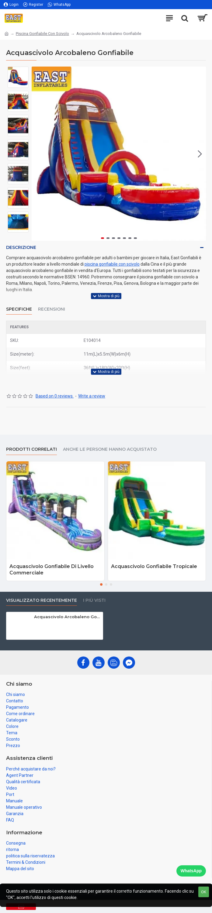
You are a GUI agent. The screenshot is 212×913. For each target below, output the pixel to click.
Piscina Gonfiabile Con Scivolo (42, 33)
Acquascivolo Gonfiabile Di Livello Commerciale (51, 569)
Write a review (91, 396)
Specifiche (19, 309)
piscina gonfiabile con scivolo (112, 264)
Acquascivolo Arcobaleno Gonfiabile (67, 616)
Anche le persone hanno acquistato (110, 449)
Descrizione (21, 247)
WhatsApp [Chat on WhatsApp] (191, 870)
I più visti (94, 600)
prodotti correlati (31, 449)
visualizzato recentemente (41, 600)
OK (203, 892)
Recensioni (51, 309)
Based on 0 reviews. (55, 396)
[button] (200, 154)
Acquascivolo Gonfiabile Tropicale (154, 566)
